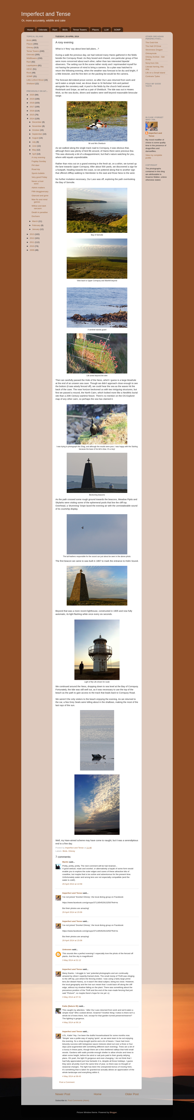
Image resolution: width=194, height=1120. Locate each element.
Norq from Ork (152, 63)
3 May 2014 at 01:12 (71, 960)
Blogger (113, 1112)
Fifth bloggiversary (40, 191)
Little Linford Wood (35, 80)
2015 (32, 115)
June (34, 146)
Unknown (67, 949)
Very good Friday (39, 177)
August (35, 138)
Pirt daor (35, 165)
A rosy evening (38, 157)
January (36, 229)
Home (30, 29)
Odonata (42, 29)
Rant (54, 29)
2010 (32, 246)
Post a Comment (67, 1082)
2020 (32, 95)
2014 (32, 118)
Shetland (31, 83)
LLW (106, 29)
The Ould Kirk (152, 42)
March (35, 221)
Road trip (36, 169)
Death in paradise (40, 212)
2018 (32, 103)
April (34, 154)
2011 (32, 242)
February (36, 225)
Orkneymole (151, 53)
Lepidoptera (32, 65)
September (37, 134)
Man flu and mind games (39, 200)
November (37, 126)
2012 (32, 238)
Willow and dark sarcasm (39, 207)
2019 (32, 99)
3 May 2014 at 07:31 (71, 997)
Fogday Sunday (39, 161)
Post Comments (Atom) (78, 1100)
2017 (32, 107)
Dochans (36, 216)
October (36, 130)
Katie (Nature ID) (70, 1006)
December (37, 122)
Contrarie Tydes (153, 76)
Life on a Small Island (155, 73)
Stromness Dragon (154, 50)
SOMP (117, 29)
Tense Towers (80, 29)
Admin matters (38, 187)
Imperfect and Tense (46, 14)
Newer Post (62, 1094)
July (34, 142)
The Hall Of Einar (153, 46)
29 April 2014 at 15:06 (72, 912)
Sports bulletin (38, 173)
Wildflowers (32, 58)
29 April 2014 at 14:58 (72, 884)
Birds (65, 29)
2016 (32, 111)
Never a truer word (38, 182)
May (34, 150)
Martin (65, 862)
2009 (32, 250)
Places (95, 29)
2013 (32, 234)
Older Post (132, 1094)
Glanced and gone (40, 195)
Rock (29, 73)
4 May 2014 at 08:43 (71, 1076)
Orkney (72, 851)
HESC (29, 69)
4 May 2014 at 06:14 (71, 1022)
